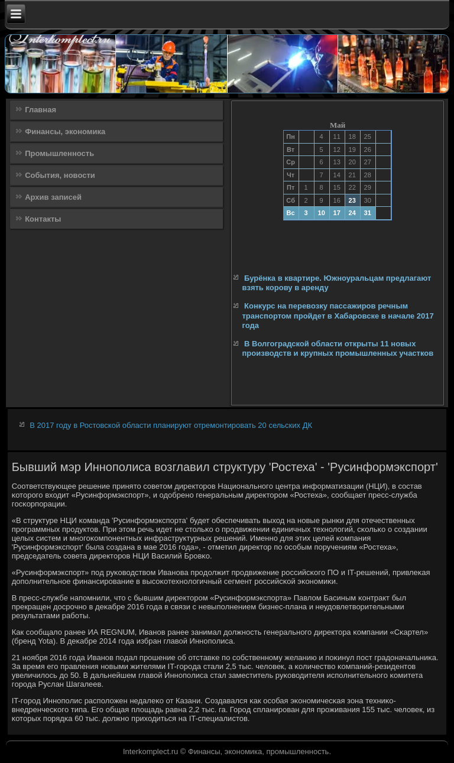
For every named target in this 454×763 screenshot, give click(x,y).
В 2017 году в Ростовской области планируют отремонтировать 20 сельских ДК (171, 425)
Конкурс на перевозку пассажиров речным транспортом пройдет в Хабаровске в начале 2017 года (337, 315)
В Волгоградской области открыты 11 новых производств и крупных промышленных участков (337, 348)
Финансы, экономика (65, 131)
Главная (40, 109)
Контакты (43, 219)
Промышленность (59, 153)
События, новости (60, 175)
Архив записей (53, 197)
